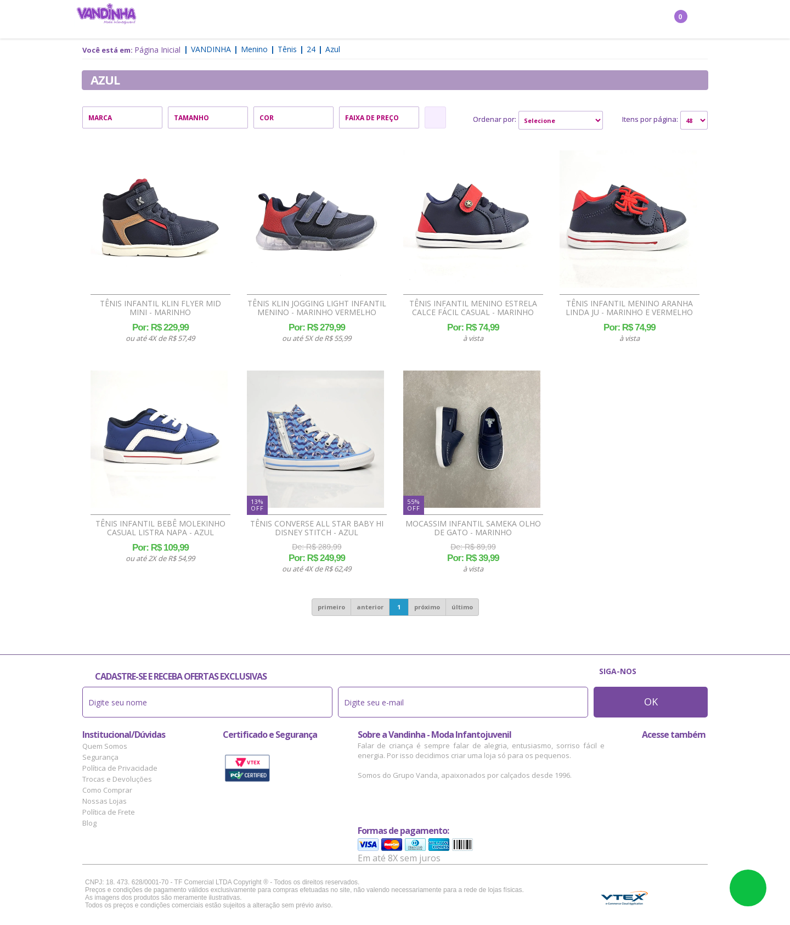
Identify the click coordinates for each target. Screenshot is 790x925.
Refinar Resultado (435, 117)
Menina (247, 20)
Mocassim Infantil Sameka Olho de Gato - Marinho (473, 528)
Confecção (336, 20)
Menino (288, 20)
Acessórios (422, 20)
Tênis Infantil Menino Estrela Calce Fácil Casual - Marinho (473, 308)
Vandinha (211, 49)
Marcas (472, 20)
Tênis (287, 49)
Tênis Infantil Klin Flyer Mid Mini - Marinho (160, 308)
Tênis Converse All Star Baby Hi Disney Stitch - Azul (316, 528)
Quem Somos (104, 746)
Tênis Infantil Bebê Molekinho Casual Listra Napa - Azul (160, 528)
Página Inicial (157, 49)
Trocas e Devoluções (117, 779)
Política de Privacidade (119, 768)
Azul (332, 49)
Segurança (100, 757)
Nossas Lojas (104, 801)
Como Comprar (107, 790)
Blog (89, 823)
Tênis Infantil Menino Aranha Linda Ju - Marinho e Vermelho (629, 308)
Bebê (379, 20)
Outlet (513, 20)
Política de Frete (108, 812)
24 (311, 49)
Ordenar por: (494, 119)
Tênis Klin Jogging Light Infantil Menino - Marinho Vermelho (316, 308)
